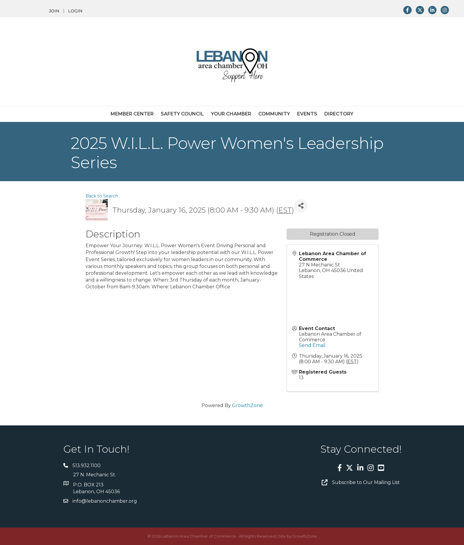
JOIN (54, 11)
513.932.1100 (86, 465)
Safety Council (182, 114)
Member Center (132, 114)
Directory (338, 114)
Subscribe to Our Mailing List (366, 482)
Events (307, 114)
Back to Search (102, 196)
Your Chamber (231, 114)
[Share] (300, 206)
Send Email (312, 345)
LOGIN (75, 11)
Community (274, 114)
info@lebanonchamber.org (104, 501)
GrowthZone (247, 405)
